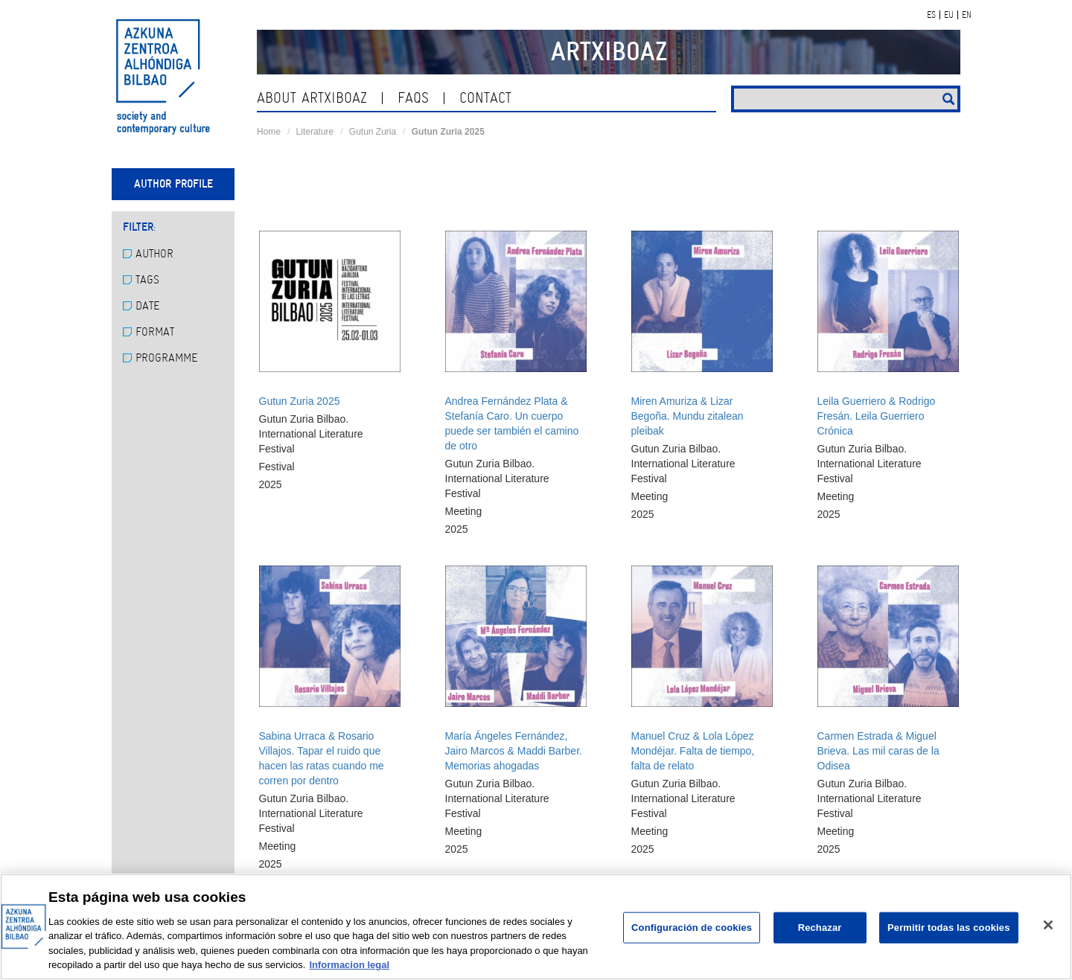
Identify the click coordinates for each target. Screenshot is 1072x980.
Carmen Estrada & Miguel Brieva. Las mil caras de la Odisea (878, 751)
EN (967, 15)
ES (931, 15)
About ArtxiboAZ (312, 97)
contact (485, 97)
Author (148, 253)
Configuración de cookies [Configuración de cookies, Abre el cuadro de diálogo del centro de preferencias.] (691, 927)
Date (141, 306)
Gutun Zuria (372, 131)
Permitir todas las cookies (948, 927)
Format (148, 332)
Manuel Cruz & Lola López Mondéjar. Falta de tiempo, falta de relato (693, 751)
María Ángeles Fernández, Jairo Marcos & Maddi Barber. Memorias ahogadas (513, 751)
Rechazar (820, 927)
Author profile (173, 183)
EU (949, 15)
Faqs (413, 97)
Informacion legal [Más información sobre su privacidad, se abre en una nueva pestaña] (349, 964)
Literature (315, 131)
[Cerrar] (1048, 925)
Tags (141, 279)
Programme (160, 358)
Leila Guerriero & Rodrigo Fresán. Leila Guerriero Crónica (876, 416)
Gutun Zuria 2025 (299, 401)
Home (269, 131)
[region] (536, 927)
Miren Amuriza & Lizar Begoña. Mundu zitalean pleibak (687, 416)
